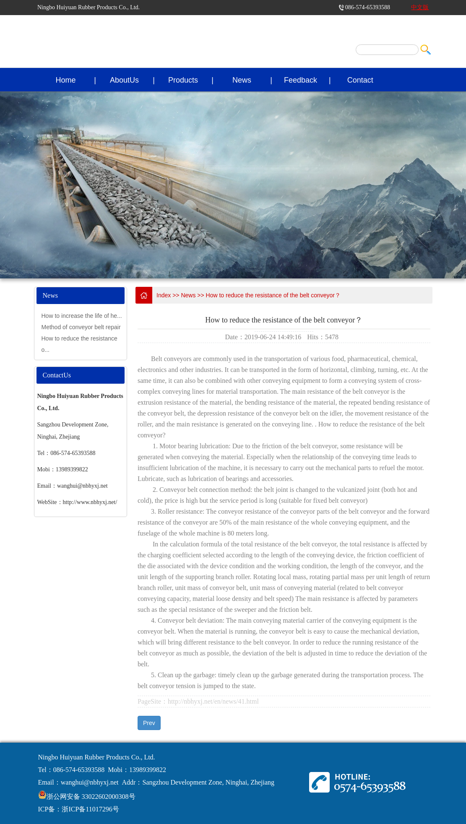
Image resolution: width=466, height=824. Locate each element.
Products (183, 80)
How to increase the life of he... (82, 315)
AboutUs (124, 80)
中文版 (420, 7)
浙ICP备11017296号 (90, 809)
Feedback (300, 80)
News (241, 80)
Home (66, 80)
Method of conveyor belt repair (81, 327)
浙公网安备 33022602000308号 (91, 796)
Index (163, 295)
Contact (360, 80)
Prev (149, 723)
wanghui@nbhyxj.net (90, 782)
